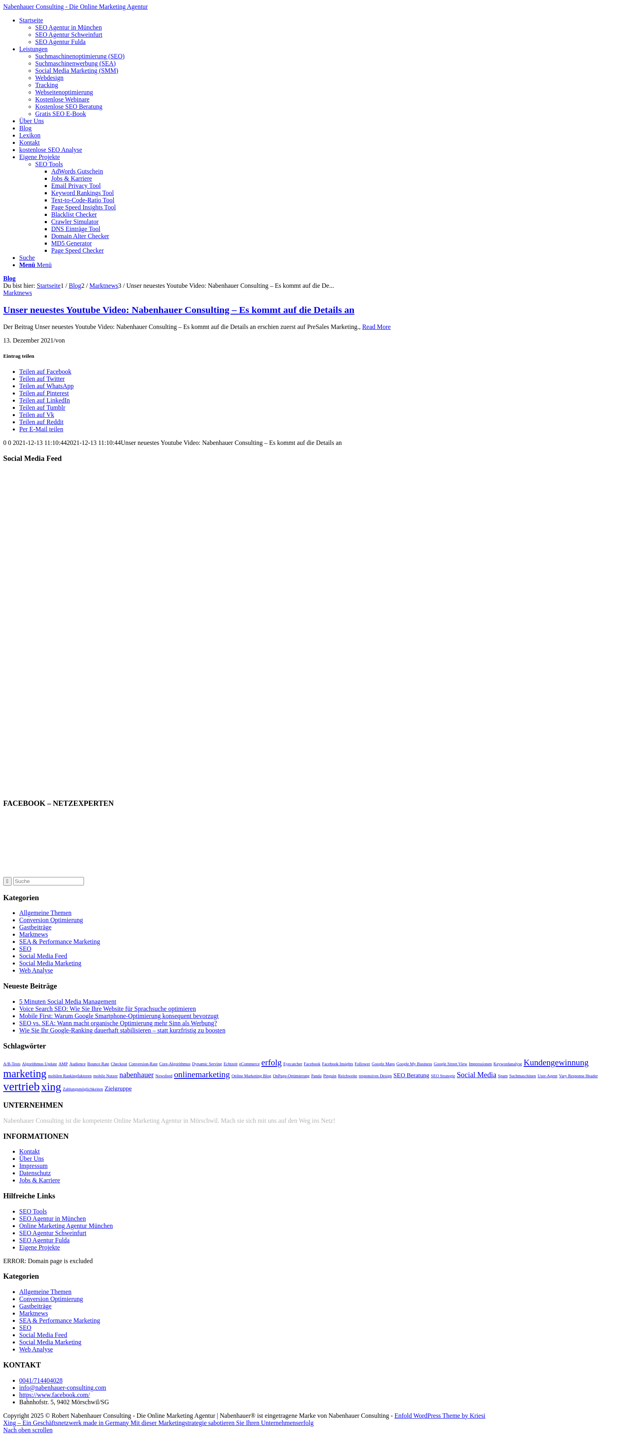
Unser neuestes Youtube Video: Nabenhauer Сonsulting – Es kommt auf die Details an (178, 310)
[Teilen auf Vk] (36, 414)
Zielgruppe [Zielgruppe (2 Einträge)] (118, 1088)
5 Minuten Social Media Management (67, 1001)
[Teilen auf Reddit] (41, 422)
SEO (25, 948)
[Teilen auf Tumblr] (42, 407)
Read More (376, 326)
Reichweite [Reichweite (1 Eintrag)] (347, 1076)
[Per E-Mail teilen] (41, 429)
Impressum (33, 1165)
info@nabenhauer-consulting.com (62, 1387)
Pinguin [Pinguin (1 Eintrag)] (329, 1076)
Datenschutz (35, 1173)
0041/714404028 (40, 1380)
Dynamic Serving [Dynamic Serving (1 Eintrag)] (207, 1064)
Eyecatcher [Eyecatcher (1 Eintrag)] (293, 1064)
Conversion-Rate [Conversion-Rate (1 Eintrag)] (143, 1064)
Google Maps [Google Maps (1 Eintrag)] (383, 1064)
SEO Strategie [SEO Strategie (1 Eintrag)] (443, 1076)
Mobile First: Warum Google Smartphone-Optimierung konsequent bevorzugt (119, 1015)
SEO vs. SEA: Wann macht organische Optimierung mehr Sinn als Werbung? (118, 1023)
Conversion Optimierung (51, 920)
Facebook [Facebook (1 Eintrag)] (312, 1064)
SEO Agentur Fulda (44, 1240)
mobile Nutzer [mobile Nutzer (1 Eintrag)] (105, 1076)
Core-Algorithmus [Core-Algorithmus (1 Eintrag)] (174, 1064)
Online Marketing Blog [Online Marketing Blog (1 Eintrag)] (251, 1076)
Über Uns (31, 1158)
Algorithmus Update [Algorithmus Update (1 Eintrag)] (39, 1064)
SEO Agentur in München (52, 1218)
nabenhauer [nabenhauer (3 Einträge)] (137, 1074)
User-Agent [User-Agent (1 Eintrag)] (547, 1076)
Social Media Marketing (50, 963)
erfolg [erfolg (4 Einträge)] (272, 1062)
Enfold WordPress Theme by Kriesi (439, 1415)
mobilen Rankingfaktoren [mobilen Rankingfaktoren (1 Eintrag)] (70, 1076)
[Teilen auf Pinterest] (44, 393)
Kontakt (29, 1151)
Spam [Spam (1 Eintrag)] (502, 1076)
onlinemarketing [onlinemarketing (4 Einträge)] (202, 1074)
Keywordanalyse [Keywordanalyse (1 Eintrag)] (507, 1064)
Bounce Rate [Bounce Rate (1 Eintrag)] (98, 1064)
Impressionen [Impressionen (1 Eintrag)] (480, 1064)
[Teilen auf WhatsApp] (46, 386)
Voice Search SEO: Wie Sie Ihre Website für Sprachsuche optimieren (107, 1008)
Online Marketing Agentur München (66, 1225)
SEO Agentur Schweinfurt (52, 1233)
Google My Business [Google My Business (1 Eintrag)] (414, 1064)
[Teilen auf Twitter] (42, 378)
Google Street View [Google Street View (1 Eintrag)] (450, 1064)
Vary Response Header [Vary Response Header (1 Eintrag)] (578, 1076)
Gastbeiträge (35, 927)
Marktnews (17, 292)
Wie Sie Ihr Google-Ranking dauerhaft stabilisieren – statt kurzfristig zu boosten (122, 1030)
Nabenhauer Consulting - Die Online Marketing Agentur (75, 6)
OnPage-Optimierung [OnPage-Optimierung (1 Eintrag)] (291, 1076)
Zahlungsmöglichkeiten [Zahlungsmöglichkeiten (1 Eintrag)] (83, 1089)
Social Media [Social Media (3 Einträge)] (476, 1074)
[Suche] (27, 257)
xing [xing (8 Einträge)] (51, 1086)
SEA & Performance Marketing (59, 941)
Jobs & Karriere (39, 1180)
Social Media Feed (43, 956)
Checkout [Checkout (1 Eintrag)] (119, 1064)
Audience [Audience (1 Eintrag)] (77, 1064)
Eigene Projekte (39, 1247)
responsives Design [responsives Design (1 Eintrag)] (375, 1076)
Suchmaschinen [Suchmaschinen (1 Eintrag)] (522, 1076)
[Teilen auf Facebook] (45, 371)
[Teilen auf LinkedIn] (44, 400)
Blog (9, 278)
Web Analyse (36, 970)
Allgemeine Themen (45, 912)
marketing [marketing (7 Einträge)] (24, 1074)
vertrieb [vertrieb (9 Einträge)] (21, 1086)
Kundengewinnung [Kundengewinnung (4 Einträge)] (556, 1062)
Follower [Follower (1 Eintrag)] (362, 1064)
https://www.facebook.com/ (54, 1394)
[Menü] (35, 264)
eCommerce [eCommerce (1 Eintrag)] (249, 1064)
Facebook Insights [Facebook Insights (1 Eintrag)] (337, 1064)
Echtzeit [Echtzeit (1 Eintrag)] (231, 1064)
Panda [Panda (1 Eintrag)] (316, 1076)
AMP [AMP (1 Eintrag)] (63, 1064)
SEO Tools (49, 164)
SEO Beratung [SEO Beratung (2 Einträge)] (411, 1075)
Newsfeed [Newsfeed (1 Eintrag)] (164, 1076)
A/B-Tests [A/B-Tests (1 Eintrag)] (11, 1064)
